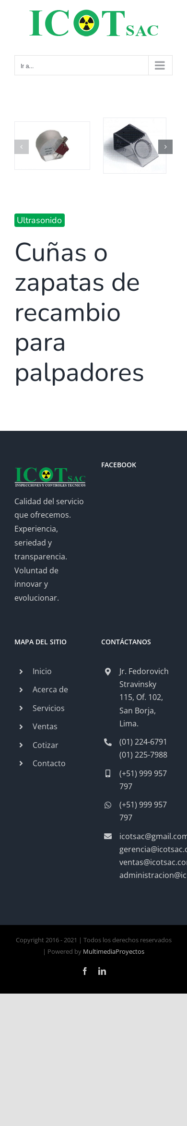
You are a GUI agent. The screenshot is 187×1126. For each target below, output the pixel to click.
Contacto (49, 763)
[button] (21, 147)
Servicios (49, 708)
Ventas (45, 726)
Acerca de (50, 689)
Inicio (42, 671)
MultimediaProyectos (113, 951)
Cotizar (45, 745)
